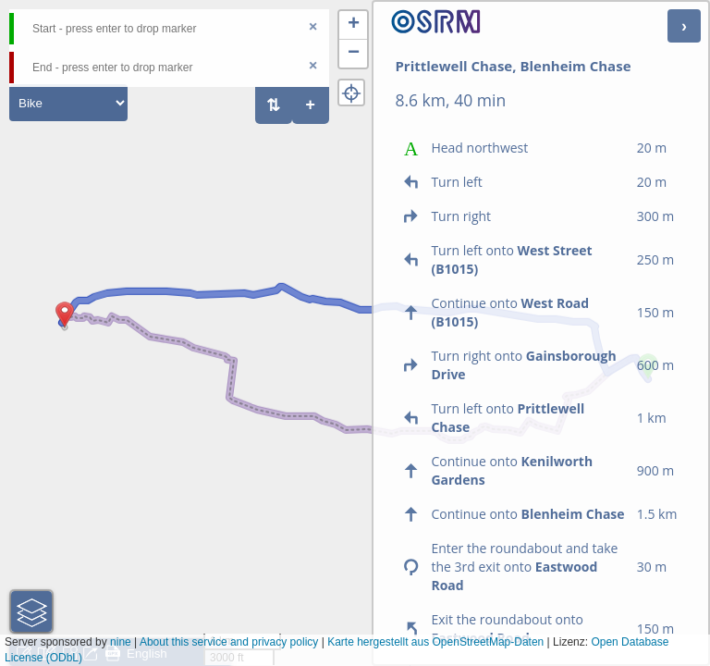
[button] (64, 327)
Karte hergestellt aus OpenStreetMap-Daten (435, 641)
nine (120, 641)
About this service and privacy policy (229, 641)
